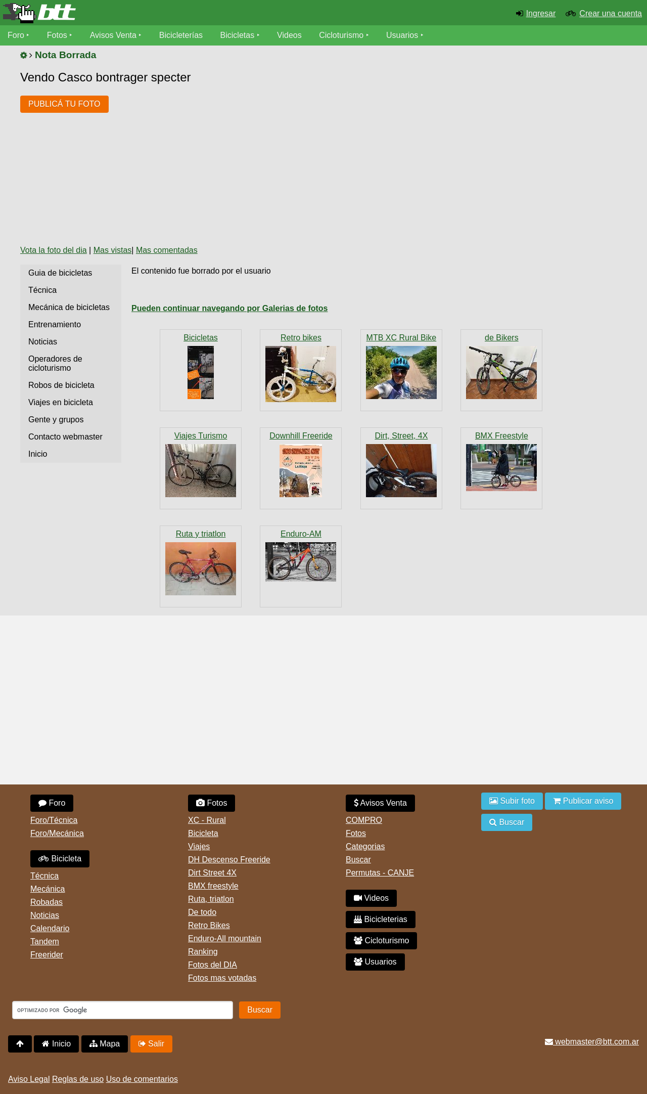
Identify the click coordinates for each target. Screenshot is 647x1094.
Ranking (203, 951)
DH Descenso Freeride (229, 859)
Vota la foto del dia (53, 250)
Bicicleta (59, 858)
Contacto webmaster (65, 436)
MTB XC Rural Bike (401, 337)
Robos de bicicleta (61, 385)
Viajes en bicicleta (60, 402)
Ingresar (541, 13)
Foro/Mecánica (57, 833)
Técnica (42, 290)
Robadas (46, 902)
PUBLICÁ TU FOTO (64, 104)
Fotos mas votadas (222, 978)
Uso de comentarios (142, 1079)
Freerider (46, 954)
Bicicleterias (380, 919)
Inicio (37, 454)
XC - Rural (207, 820)
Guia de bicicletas (60, 273)
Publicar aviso (583, 801)
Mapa (104, 1043)
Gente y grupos (55, 419)
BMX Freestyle (501, 435)
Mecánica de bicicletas (69, 307)
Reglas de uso (78, 1079)
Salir (151, 1043)
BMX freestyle (213, 886)
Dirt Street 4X (212, 872)
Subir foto (512, 801)
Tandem (44, 941)
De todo (202, 912)
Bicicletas (238, 35)
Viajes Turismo (200, 435)
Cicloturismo (341, 35)
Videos (289, 35)
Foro (16, 35)
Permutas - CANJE (380, 872)
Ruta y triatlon (201, 534)
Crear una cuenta (610, 13)
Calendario (49, 928)
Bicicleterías (181, 35)
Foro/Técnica (53, 820)
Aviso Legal (29, 1079)
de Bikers (502, 337)
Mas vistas (113, 250)
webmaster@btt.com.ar (592, 1041)
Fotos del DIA (212, 964)
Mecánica (47, 889)
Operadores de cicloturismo (55, 363)
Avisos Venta (113, 35)
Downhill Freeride (301, 435)
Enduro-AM (301, 534)
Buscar (358, 859)
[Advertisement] (301, 161)
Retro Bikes (209, 925)
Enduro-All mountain (224, 938)
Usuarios (402, 35)
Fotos (57, 35)
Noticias (42, 341)
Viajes (199, 846)
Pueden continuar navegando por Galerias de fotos (229, 308)
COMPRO (364, 820)
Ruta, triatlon (211, 899)
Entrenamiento (54, 324)
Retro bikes (301, 337)
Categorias (365, 846)
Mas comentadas (167, 250)
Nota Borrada (66, 55)
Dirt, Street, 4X (401, 435)
